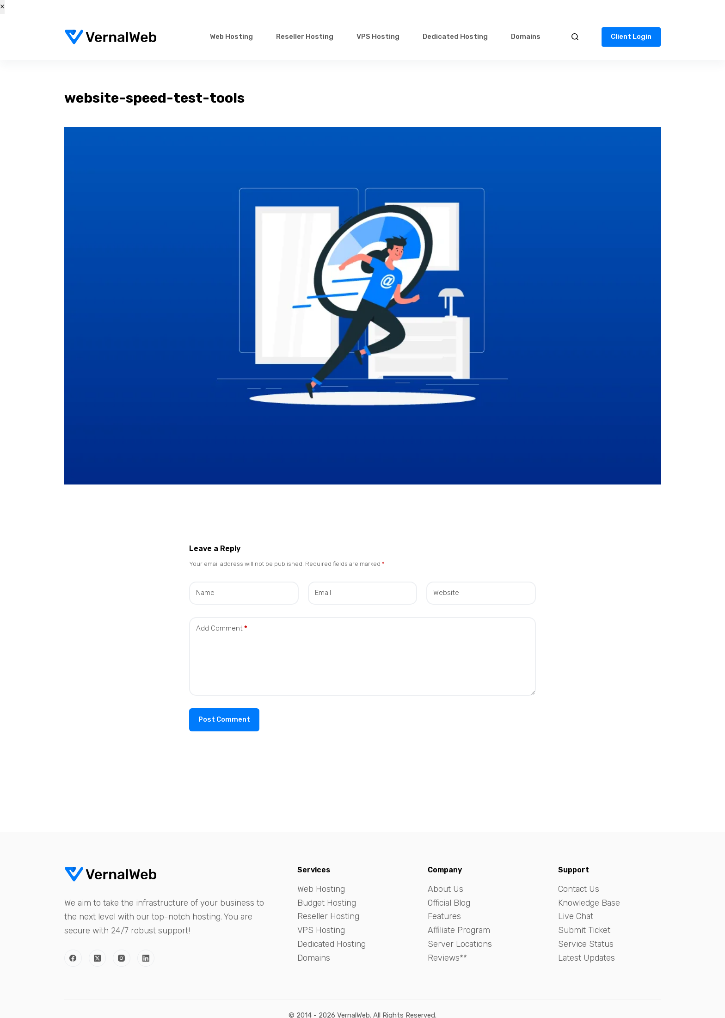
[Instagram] (121, 958)
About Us (445, 889)
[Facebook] (73, 958)
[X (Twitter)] (97, 958)
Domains (526, 36)
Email (323, 593)
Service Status (586, 944)
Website (446, 593)
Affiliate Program (459, 930)
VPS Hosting (377, 36)
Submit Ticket (584, 930)
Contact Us (578, 889)
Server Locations (460, 944)
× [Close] (2, 6)
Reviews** (447, 958)
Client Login (631, 36)
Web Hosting (231, 36)
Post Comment (224, 719)
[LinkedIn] (146, 958)
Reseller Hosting (304, 36)
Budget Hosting (326, 903)
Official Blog (449, 903)
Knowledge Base (589, 903)
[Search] (574, 36)
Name (205, 593)
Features (444, 916)
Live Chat (575, 916)
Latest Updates (586, 958)
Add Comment (221, 628)
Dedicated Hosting (455, 36)
